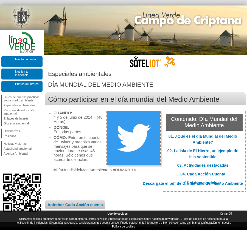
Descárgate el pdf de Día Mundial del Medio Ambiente (193, 183)
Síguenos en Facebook (4, 164)
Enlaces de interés (16, 118)
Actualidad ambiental (18, 148)
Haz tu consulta (25, 59)
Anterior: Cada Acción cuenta (75, 205)
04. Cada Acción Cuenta (202, 174)
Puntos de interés (27, 84)
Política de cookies (123, 226)
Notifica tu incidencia (22, 73)
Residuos (10, 136)
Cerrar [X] (226, 213)
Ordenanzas (12, 131)
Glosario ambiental (16, 123)
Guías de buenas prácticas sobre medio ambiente (22, 98)
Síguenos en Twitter (13, 164)
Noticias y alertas (15, 143)
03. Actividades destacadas (203, 165)
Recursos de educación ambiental (19, 112)
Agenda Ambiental (16, 153)
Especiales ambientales (19, 105)
